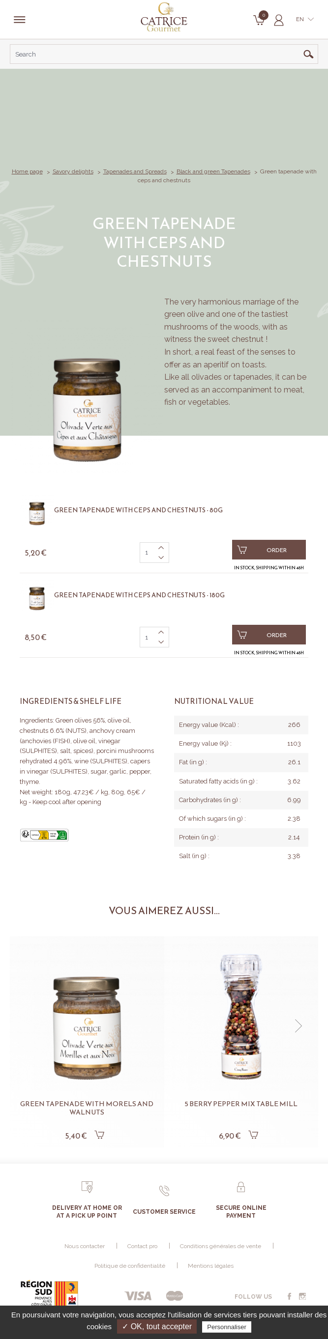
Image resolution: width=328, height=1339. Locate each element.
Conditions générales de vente (220, 1246)
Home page (27, 171)
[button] (298, 1026)
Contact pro (142, 1246)
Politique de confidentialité (129, 1265)
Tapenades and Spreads (135, 171)
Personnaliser (226, 1327)
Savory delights (73, 171)
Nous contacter (84, 1246)
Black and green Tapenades (213, 171)
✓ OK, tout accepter (157, 1326)
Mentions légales (211, 1265)
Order (262, 550)
